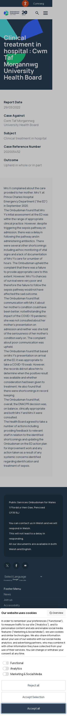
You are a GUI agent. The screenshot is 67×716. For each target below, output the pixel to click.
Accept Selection (33, 697)
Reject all (33, 685)
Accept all (33, 708)
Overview (56, 612)
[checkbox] (12, 663)
